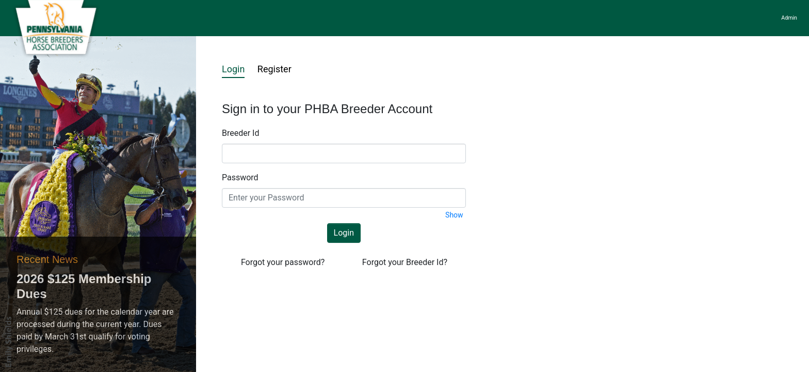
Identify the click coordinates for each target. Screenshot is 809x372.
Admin (789, 17)
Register (274, 69)
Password (240, 177)
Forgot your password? (283, 262)
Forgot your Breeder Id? (404, 262)
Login (233, 69)
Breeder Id (240, 133)
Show (454, 215)
